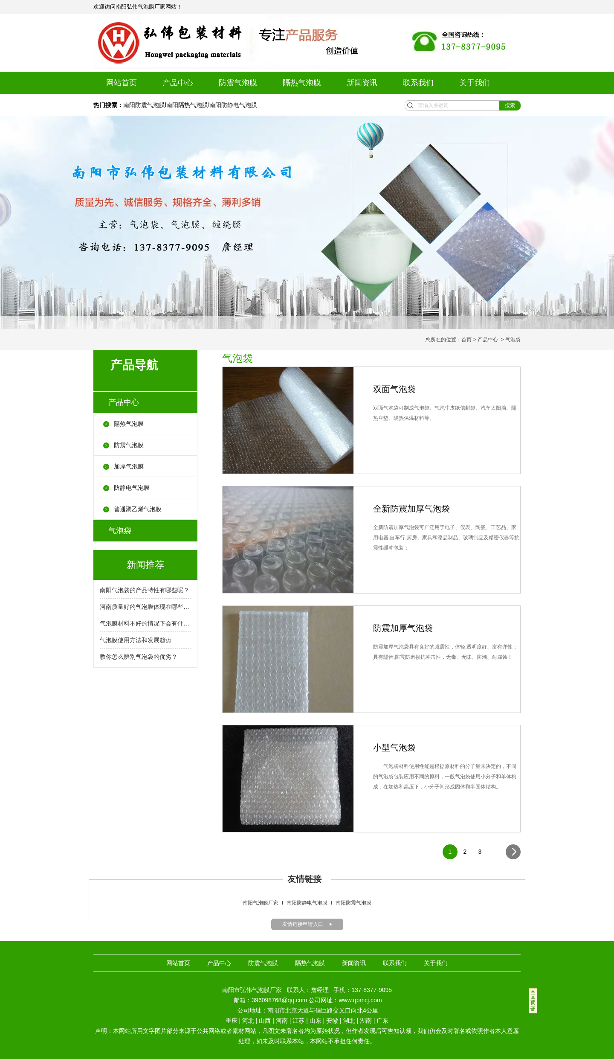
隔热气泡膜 (302, 83)
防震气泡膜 (238, 83)
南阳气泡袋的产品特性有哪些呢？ (144, 590)
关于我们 (474, 83)
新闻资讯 (362, 83)
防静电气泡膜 (132, 487)
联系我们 (418, 83)
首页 (466, 340)
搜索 (510, 105)
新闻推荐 (145, 564)
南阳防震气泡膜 (144, 105)
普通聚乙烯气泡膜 (138, 509)
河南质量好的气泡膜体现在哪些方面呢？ (145, 606)
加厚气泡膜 (129, 466)
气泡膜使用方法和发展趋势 (135, 640)
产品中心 (177, 83)
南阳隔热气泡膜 (187, 105)
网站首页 (121, 83)
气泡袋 (119, 531)
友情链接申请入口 (302, 924)
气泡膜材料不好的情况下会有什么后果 (145, 623)
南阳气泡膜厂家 (260, 903)
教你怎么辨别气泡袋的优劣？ (138, 656)
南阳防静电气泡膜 (233, 105)
